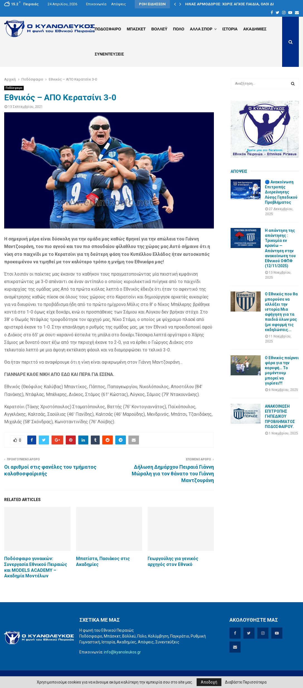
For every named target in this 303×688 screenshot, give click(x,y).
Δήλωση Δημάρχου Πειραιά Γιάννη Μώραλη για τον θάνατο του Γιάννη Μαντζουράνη (173, 473)
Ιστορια (230, 29)
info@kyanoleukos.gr (122, 652)
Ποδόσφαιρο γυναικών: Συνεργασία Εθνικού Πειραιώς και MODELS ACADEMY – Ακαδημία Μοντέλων (35, 567)
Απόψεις (118, 4)
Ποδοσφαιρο (108, 29)
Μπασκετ (136, 29)
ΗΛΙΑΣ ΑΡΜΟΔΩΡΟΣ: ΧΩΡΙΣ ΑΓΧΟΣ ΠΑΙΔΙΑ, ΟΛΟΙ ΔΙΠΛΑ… (234, 4)
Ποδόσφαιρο (14, 87)
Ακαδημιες (255, 29)
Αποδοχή (209, 682)
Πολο (178, 29)
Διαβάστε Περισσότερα (246, 682)
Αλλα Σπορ (201, 29)
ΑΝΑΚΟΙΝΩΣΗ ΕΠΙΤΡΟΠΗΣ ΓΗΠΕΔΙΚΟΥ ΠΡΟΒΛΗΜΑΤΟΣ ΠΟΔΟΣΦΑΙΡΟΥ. (280, 416)
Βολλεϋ (159, 29)
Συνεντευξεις (109, 54)
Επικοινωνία (96, 4)
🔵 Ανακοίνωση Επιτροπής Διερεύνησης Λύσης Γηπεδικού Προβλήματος (281, 192)
